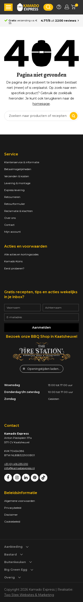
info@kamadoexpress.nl (19, 468)
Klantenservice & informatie (21, 162)
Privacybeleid (12, 507)
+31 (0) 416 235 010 (16, 464)
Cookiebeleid (12, 521)
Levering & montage (17, 183)
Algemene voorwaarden (19, 500)
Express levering (14, 190)
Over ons (10, 218)
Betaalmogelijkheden (17, 169)
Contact (9, 224)
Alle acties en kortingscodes (21, 254)
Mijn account (12, 231)
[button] (8, 7)
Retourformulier (14, 203)
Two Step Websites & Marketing (29, 595)
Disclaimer (11, 514)
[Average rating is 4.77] (60, 21)
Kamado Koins (13, 261)
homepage (41, 104)
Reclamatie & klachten (18, 211)
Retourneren (12, 197)
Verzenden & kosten (16, 176)
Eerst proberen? (14, 268)
